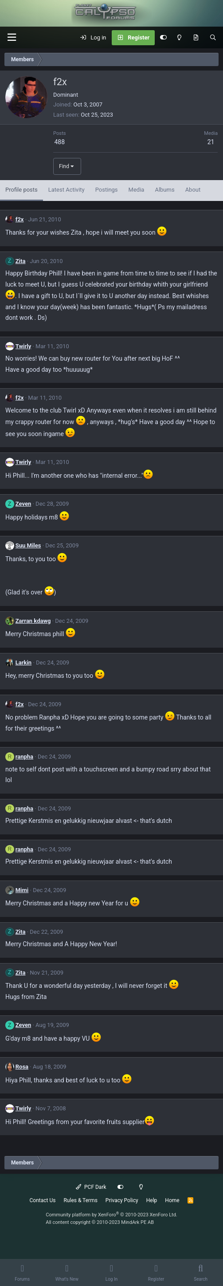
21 (211, 142)
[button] (11, 37)
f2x (20, 219)
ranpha (24, 756)
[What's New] (196, 38)
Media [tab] (137, 189)
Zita (21, 261)
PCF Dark (91, 1187)
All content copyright (100, 1222)
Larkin (23, 662)
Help (151, 1200)
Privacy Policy (122, 1200)
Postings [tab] (106, 189)
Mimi (22, 890)
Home (172, 1200)
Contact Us (43, 1200)
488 (59, 142)
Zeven (23, 503)
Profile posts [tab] (21, 189)
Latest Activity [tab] (66, 189)
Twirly (23, 346)
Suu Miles (28, 545)
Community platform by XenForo (111, 1215)
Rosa (22, 1066)
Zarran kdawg (33, 620)
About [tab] (193, 189)
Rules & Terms (80, 1200)
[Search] (213, 38)
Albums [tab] (164, 189)
